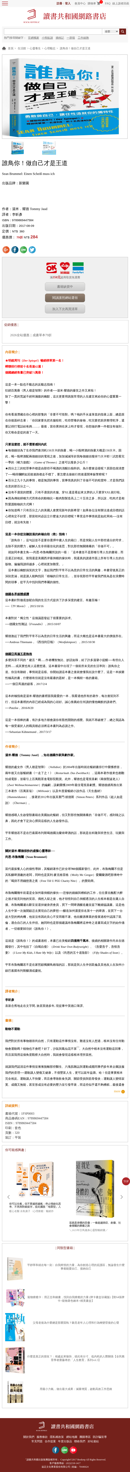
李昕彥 (17, 214)
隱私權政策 (57, 1436)
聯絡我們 (80, 1440)
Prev (8, 1197)
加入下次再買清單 (65, 309)
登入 (68, 3)
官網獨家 (33, 37)
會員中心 (80, 3)
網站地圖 (72, 1436)
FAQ (107, 3)
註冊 (59, 3)
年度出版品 (65, 1440)
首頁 (11, 48)
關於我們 (27, 1436)
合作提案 (49, 1440)
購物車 (92, 3)
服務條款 (41, 1436)
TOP (126, 1181)
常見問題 (36, 1440)
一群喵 (71, 37)
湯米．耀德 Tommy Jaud (29, 209)
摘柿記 (60, 37)
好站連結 (94, 1440)
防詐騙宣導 (101, 1436)
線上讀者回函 (120, 3)
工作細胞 (83, 37)
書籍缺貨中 (65, 286)
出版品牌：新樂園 (15, 183)
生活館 (22, 48)
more (117, 1091)
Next (121, 1197)
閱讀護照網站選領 (65, 297)
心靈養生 (35, 48)
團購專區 (85, 1436)
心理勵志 (49, 48)
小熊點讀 (47, 37)
